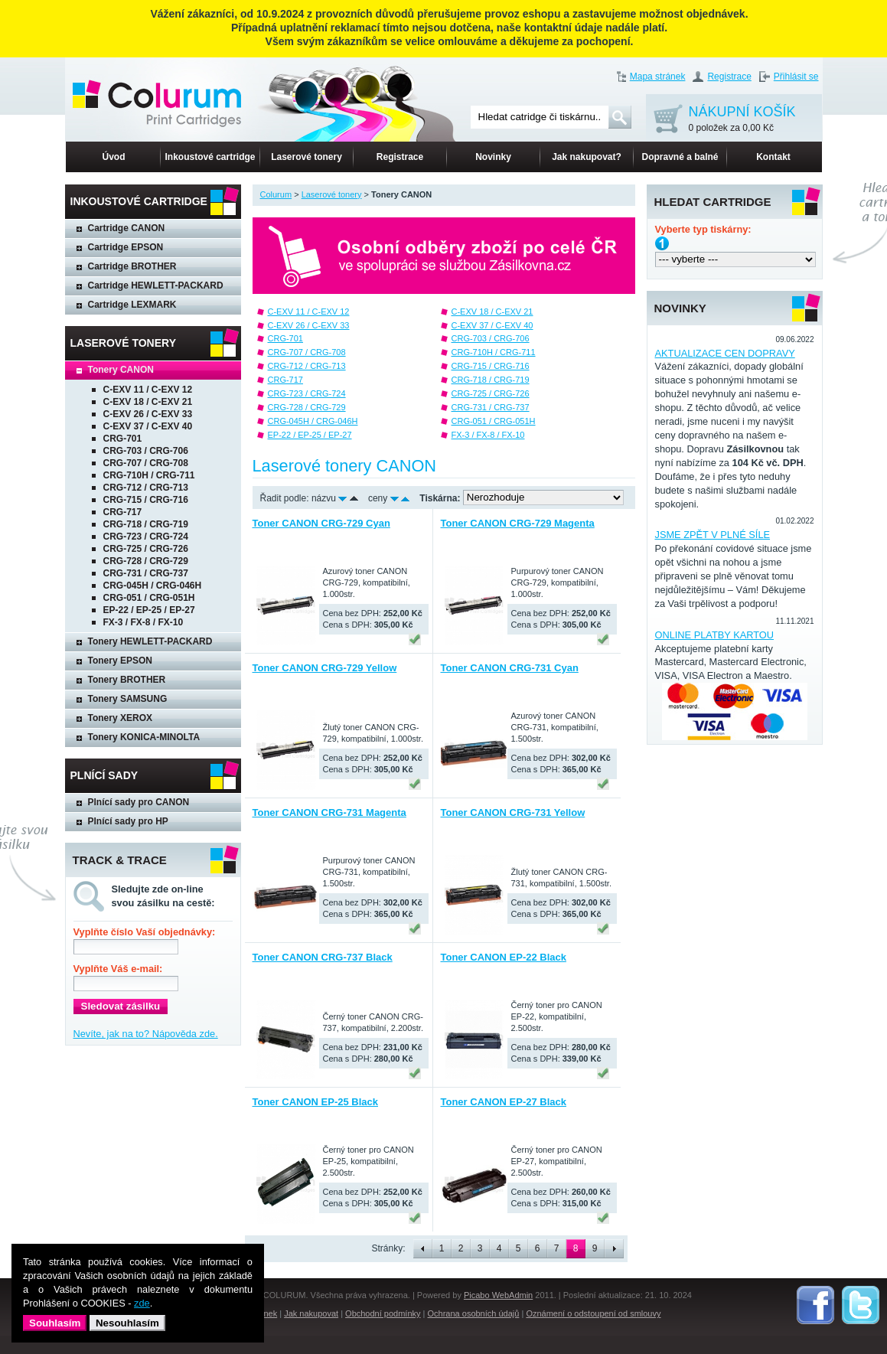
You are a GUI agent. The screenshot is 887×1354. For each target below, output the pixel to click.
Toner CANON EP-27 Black (503, 1102)
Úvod (114, 157)
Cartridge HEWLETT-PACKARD (155, 285)
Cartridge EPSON (126, 247)
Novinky (493, 157)
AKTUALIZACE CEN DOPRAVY (725, 353)
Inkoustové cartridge (210, 157)
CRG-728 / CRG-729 (145, 561)
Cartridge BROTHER (132, 266)
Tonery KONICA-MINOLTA (144, 737)
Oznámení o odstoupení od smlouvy (593, 1313)
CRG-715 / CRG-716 (145, 499)
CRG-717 (122, 512)
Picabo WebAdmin (498, 1295)
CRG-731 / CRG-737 (145, 573)
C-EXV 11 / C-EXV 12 (148, 389)
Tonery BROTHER (127, 679)
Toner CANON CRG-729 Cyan (321, 523)
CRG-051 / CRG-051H (149, 597)
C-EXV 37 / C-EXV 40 (148, 426)
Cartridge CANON (126, 228)
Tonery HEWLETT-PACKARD (150, 641)
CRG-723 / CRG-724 (145, 536)
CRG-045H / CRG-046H (152, 585)
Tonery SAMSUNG (128, 698)
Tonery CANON (121, 369)
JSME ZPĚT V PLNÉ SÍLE (713, 534)
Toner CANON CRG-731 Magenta (329, 812)
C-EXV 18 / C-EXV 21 (148, 401)
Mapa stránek (658, 76)
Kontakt (773, 157)
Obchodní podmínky (382, 1313)
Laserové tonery (306, 157)
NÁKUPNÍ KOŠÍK (742, 119)
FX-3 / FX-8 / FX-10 (143, 622)
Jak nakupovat (311, 1313)
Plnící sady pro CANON (139, 802)
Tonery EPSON (120, 660)
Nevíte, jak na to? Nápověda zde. (145, 1033)
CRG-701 (122, 438)
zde (142, 1303)
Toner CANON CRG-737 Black (323, 957)
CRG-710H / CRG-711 (149, 475)
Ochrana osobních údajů (474, 1313)
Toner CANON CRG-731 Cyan (510, 668)
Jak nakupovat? (586, 157)
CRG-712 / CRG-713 (145, 487)
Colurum (276, 194)
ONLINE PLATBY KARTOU (714, 635)
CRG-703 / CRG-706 (145, 450)
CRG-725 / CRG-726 (145, 548)
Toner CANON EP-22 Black (503, 957)
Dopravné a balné (679, 157)
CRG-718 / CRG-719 (145, 524)
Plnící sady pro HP (128, 821)
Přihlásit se (796, 76)
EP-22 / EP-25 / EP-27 (149, 610)
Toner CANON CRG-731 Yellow (513, 812)
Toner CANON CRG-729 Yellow (325, 668)
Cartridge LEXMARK (132, 304)
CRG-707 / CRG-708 (145, 463)
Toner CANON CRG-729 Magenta (518, 523)
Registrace (729, 76)
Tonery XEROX (120, 718)
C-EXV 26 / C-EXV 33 (148, 414)
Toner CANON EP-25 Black (315, 1102)
